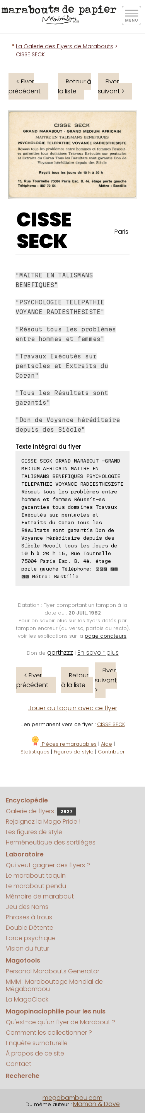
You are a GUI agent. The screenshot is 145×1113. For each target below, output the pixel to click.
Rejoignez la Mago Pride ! (43, 821)
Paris (121, 231)
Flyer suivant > (111, 86)
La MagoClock (27, 999)
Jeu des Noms (27, 906)
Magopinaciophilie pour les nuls (56, 1011)
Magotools (23, 960)
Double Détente (29, 927)
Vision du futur (27, 948)
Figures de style (74, 751)
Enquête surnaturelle (37, 1043)
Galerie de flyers (41, 811)
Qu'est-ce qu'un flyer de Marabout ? (60, 1022)
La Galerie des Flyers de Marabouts (64, 46)
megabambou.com (72, 1097)
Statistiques (34, 751)
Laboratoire (25, 854)
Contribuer (111, 751)
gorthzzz (60, 652)
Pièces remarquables (64, 744)
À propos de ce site (35, 1053)
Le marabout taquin (36, 875)
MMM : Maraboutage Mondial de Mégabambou (54, 985)
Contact (18, 1063)
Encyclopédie (27, 800)
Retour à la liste (74, 86)
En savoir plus (98, 652)
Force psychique (31, 938)
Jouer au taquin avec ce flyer (72, 708)
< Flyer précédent (25, 86)
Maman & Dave (96, 1103)
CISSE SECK (44, 230)
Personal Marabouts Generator (52, 971)
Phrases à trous (29, 917)
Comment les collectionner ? (49, 1032)
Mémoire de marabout (40, 896)
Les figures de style (34, 832)
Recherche (22, 1075)
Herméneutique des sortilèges (51, 842)
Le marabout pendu (36, 886)
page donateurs (105, 636)
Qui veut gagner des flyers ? (48, 865)
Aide (106, 744)
